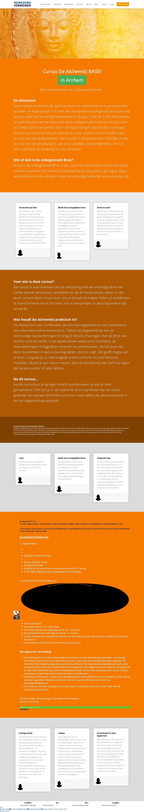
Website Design (34, 809)
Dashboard (14, 809)
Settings (23, 809)
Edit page (4, 809)
